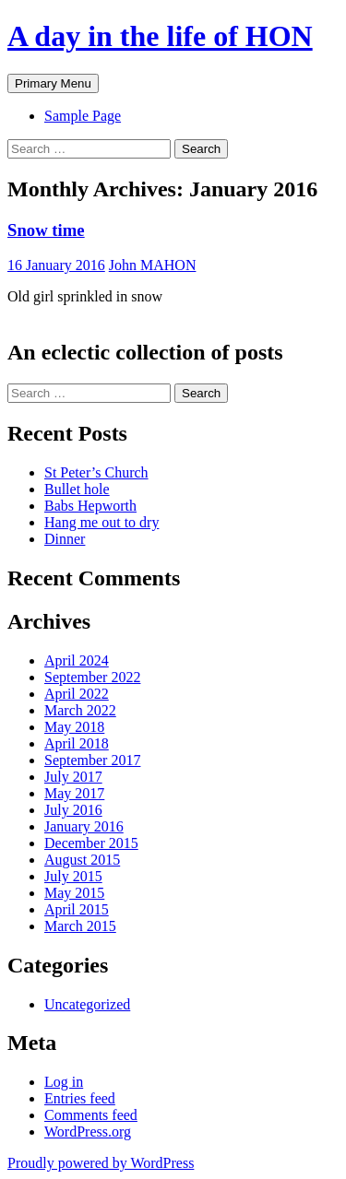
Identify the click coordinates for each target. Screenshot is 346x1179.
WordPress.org (87, 1131)
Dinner (64, 539)
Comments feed (90, 1115)
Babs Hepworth (90, 505)
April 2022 (76, 694)
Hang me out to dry (101, 522)
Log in (63, 1082)
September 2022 (92, 677)
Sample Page (82, 116)
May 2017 (74, 793)
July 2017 (73, 776)
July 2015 (73, 876)
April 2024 (76, 660)
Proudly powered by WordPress (100, 1163)
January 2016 (84, 826)
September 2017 (92, 760)
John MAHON (153, 265)
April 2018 (76, 743)
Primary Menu (53, 83)
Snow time (46, 230)
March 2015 (80, 926)
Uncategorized (87, 1004)
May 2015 (74, 893)
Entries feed (79, 1098)
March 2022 (80, 710)
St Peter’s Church (96, 472)
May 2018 (74, 727)
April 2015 (76, 909)
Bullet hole (77, 489)
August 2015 (82, 859)
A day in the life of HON (160, 36)
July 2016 (73, 810)
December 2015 (91, 843)
